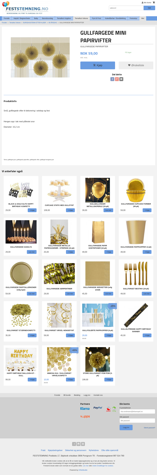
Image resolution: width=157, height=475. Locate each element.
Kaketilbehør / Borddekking (115, 18)
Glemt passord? (149, 428)
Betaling (77, 395)
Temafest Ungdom (64, 18)
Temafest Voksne (81, 18)
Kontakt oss (98, 395)
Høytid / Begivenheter (22, 18)
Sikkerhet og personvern (75, 450)
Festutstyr (133, 18)
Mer (142, 18)
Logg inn (87, 395)
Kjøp (97, 65)
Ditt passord (124, 417)
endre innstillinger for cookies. (103, 466)
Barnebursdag (47, 18)
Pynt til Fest (96, 18)
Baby (36, 18)
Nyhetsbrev (94, 450)
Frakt (43, 450)
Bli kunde (67, 395)
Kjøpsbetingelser (55, 450)
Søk (149, 8)
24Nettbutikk (82, 470)
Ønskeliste (136, 65)
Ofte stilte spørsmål (109, 450)
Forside (7, 18)
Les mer (86, 466)
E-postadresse (125, 408)
